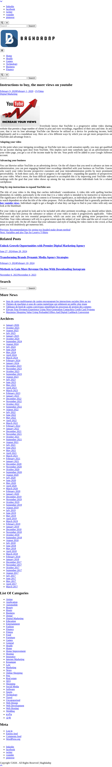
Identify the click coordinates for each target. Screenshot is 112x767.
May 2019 (11, 516)
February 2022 (13, 426)
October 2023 (12, 371)
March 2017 (12, 586)
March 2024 (12, 357)
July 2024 (11, 347)
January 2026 (12, 325)
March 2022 (12, 423)
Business (10, 66)
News (9, 670)
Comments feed (13, 736)
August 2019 (12, 507)
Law (8, 664)
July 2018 (11, 543)
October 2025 (12, 328)
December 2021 (13, 431)
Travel (9, 697)
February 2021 (13, 458)
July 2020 (11, 477)
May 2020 (11, 483)
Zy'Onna (39, 91)
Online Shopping (14, 673)
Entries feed (12, 733)
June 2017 (11, 578)
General (10, 643)
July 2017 (11, 575)
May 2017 (11, 581)
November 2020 (14, 466)
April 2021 (11, 453)
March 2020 (12, 488)
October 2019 (12, 502)
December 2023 (13, 366)
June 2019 (11, 513)
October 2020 (12, 469)
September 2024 (14, 341)
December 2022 (13, 398)
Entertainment (13, 624)
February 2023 (13, 393)
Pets (8, 675)
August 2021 (12, 442)
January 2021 (12, 461)
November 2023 (14, 368)
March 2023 (12, 390)
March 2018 (12, 554)
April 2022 (11, 420)
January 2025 (12, 336)
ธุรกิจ (9, 714)
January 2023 (12, 396)
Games (9, 61)
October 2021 (12, 436)
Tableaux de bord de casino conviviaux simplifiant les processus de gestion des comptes (48, 306)
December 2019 (13, 496)
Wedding (10, 711)
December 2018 (13, 529)
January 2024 (12, 363)
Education (11, 621)
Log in (9, 731)
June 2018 (11, 545)
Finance (10, 69)
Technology (11, 64)
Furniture (10, 637)
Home (9, 55)
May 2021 (11, 450)
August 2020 (12, 475)
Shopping (10, 684)
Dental (9, 615)
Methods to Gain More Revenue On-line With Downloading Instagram (42, 269)
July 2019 (11, 510)
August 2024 (12, 344)
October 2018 (12, 535)
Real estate (11, 678)
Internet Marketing (15, 659)
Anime (9, 599)
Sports (9, 692)
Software (10, 689)
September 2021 (14, 439)
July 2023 (11, 379)
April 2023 (11, 387)
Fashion (10, 626)
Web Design (12, 703)
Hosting (10, 654)
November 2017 (14, 565)
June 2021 (11, 447)
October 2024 (12, 338)
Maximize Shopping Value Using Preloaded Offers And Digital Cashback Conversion (47, 312)
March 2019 (12, 521)
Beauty (9, 607)
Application (12, 602)
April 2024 (11, 355)
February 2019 (13, 524)
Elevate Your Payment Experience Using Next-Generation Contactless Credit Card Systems (50, 309)
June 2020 (11, 480)
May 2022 (11, 417)
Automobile (12, 605)
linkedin (10, 6)
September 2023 (14, 374)
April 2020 (11, 486)
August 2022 (12, 409)
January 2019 (12, 526)
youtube (10, 14)
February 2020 (13, 491)
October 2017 (12, 567)
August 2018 (12, 540)
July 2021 (11, 445)
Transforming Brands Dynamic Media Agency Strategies (34, 257)
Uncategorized (13, 700)
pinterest (10, 17)
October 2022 (12, 404)
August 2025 (12, 330)
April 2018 (11, 551)
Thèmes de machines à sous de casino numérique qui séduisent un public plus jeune (46, 304)
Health (9, 58)
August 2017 (12, 573)
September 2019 (14, 505)
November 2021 (14, 434)
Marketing (11, 667)
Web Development (15, 705)
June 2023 (11, 382)
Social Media (12, 686)
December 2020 (13, 464)
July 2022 (11, 412)
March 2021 (12, 456)
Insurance (10, 656)
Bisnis (9, 610)
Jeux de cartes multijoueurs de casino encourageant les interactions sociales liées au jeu (48, 301)
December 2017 (13, 562)
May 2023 (11, 385)
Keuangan (11, 662)
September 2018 (14, 537)
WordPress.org (13, 739)
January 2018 (12, 559)
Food (8, 634)
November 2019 (14, 499)
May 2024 (11, 352)
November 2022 (14, 401)
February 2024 (13, 360)
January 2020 (12, 494)
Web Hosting (12, 708)
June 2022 (11, 415)
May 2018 (11, 548)
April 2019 (11, 518)
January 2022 (12, 428)
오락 (8, 717)
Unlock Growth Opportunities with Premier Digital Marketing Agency (42, 245)
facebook (10, 9)
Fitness (9, 632)
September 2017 (14, 570)
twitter (9, 12)
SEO (8, 681)
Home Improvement (16, 651)
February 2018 (13, 556)
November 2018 (14, 532)
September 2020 (14, 472)
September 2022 (14, 407)
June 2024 (11, 349)
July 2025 (11, 333)
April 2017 (11, 584)
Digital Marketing (8, 94)
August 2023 (12, 377)
